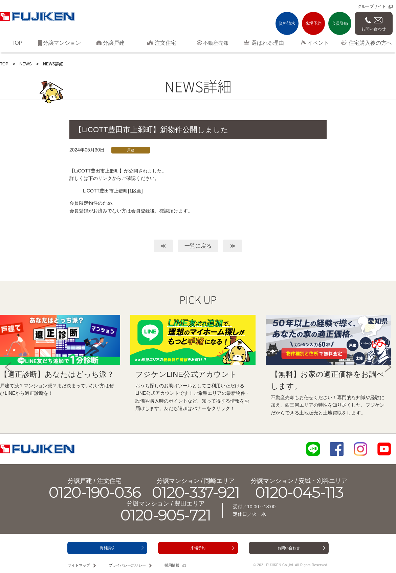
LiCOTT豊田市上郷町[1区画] (113, 190)
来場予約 (313, 23)
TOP (4, 64)
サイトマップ (79, 565)
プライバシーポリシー (127, 565)
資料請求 (287, 23)
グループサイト (371, 6)
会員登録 (340, 23)
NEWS (26, 64)
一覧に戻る (198, 246)
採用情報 (171, 565)
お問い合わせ (373, 28)
